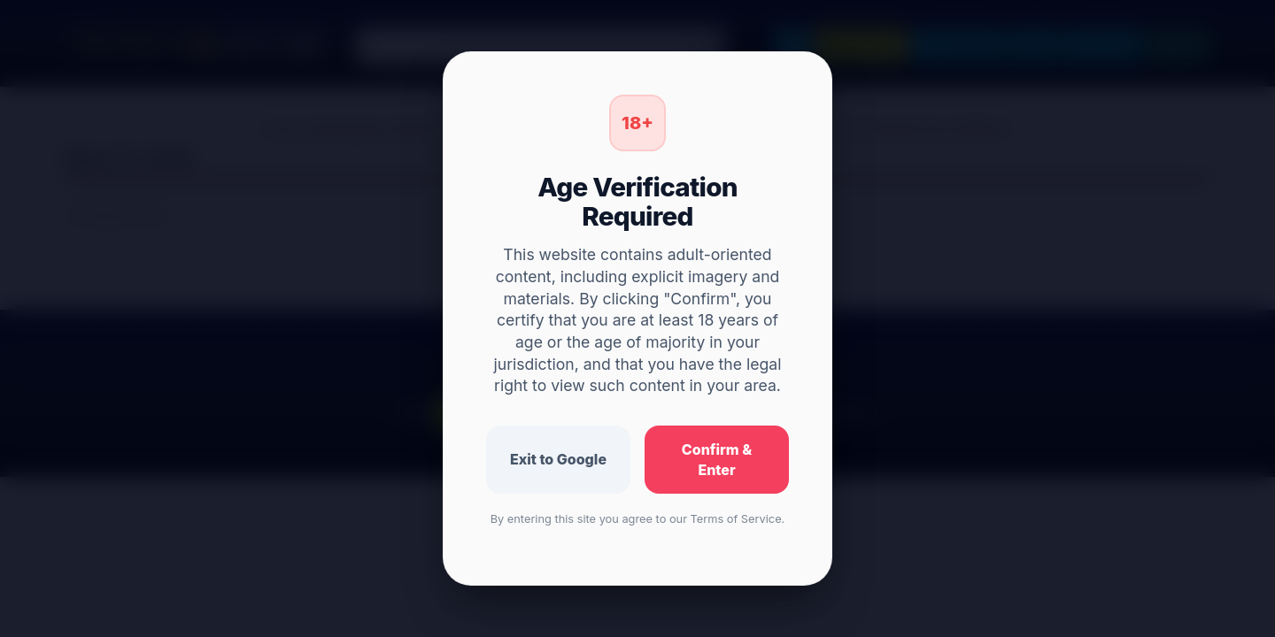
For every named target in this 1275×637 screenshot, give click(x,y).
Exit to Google (558, 459)
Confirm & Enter (717, 460)
